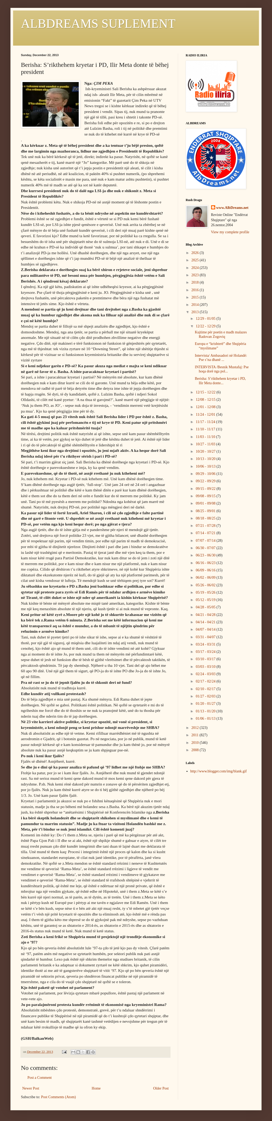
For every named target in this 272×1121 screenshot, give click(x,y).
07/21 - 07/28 (206, 526)
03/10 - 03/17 (206, 659)
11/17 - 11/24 (206, 422)
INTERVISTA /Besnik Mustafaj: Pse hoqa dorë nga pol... (222, 369)
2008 (195, 750)
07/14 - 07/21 (206, 533)
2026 (195, 253)
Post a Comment (39, 1078)
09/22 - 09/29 (206, 481)
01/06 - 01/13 (206, 719)
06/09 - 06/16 (206, 570)
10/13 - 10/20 (206, 459)
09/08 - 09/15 (206, 496)
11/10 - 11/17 (206, 429)
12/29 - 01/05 (206, 319)
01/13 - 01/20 (206, 711)
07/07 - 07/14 (206, 541)
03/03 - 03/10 (206, 667)
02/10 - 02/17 (206, 689)
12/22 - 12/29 (206, 326)
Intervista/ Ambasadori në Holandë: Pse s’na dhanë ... (221, 358)
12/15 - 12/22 (206, 392)
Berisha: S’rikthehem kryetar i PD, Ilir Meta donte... (220, 381)
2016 (195, 290)
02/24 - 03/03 (206, 674)
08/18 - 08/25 (206, 518)
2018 (195, 282)
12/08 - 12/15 (206, 400)
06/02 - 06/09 (206, 578)
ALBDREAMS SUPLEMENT (98, 23)
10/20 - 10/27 (206, 451)
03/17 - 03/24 (206, 652)
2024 (195, 268)
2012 (195, 728)
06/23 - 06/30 (206, 555)
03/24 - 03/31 (206, 644)
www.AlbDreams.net (232, 208)
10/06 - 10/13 (206, 466)
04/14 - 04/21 (206, 622)
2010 (195, 743)
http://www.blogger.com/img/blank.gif (218, 771)
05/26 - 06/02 (206, 585)
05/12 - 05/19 (206, 600)
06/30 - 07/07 (206, 548)
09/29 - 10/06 (206, 474)
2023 (195, 275)
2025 (195, 260)
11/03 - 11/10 (206, 437)
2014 (195, 305)
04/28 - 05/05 (206, 607)
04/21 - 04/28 (206, 615)
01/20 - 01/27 (206, 704)
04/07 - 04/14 (206, 629)
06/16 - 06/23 (206, 563)
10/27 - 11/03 (206, 444)
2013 (195, 312)
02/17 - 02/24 (206, 681)
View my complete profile (230, 232)
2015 (195, 297)
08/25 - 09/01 (206, 511)
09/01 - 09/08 (206, 503)
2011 (195, 735)
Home (96, 1088)
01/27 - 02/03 (206, 696)
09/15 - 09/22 (206, 489)
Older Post (161, 1088)
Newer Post (30, 1088)
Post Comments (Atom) (58, 1097)
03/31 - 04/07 (206, 637)
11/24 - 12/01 (206, 414)
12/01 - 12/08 (206, 407)
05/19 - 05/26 (206, 592)
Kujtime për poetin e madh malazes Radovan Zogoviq (221, 334)
